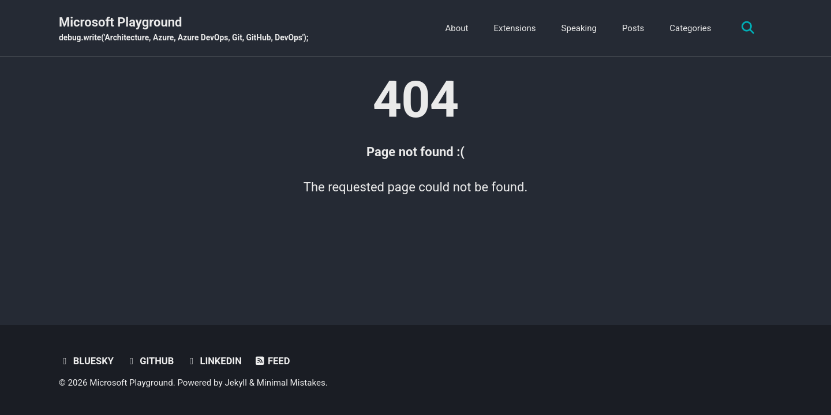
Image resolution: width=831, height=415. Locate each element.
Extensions (514, 28)
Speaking (579, 28)
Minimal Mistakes (291, 383)
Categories (690, 28)
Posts (633, 28)
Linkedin (214, 361)
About (457, 28)
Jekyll (235, 383)
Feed (271, 361)
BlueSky (86, 361)
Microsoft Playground (183, 29)
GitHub (149, 361)
